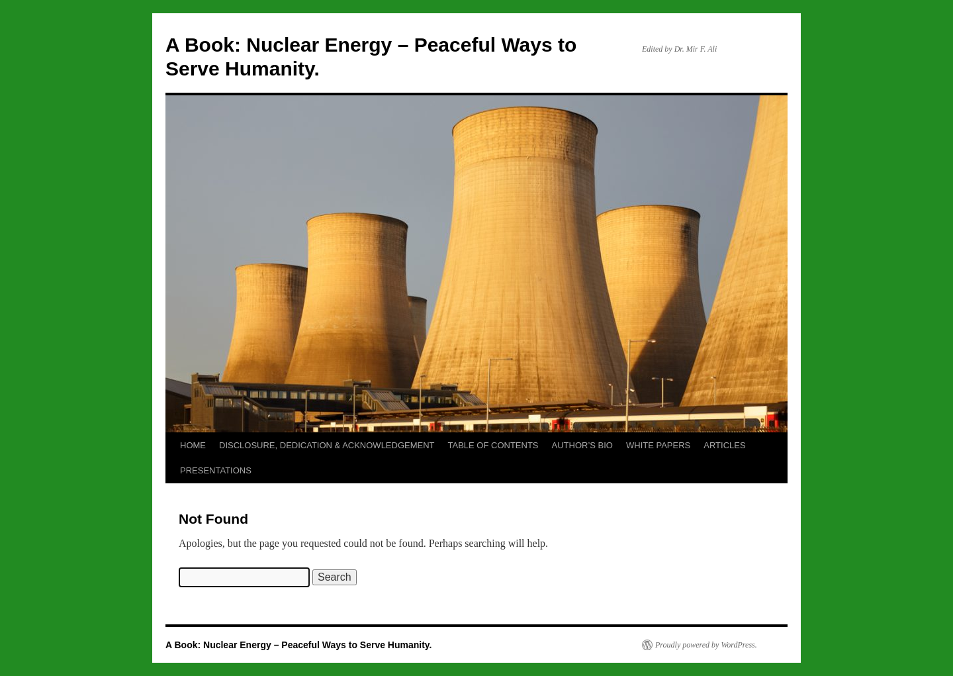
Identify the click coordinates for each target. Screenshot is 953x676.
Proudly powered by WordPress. (706, 645)
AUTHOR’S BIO (582, 445)
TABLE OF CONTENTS (493, 445)
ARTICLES (724, 445)
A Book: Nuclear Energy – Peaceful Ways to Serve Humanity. (298, 645)
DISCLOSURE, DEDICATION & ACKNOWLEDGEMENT (327, 445)
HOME (193, 445)
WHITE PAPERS (658, 445)
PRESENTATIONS (215, 470)
